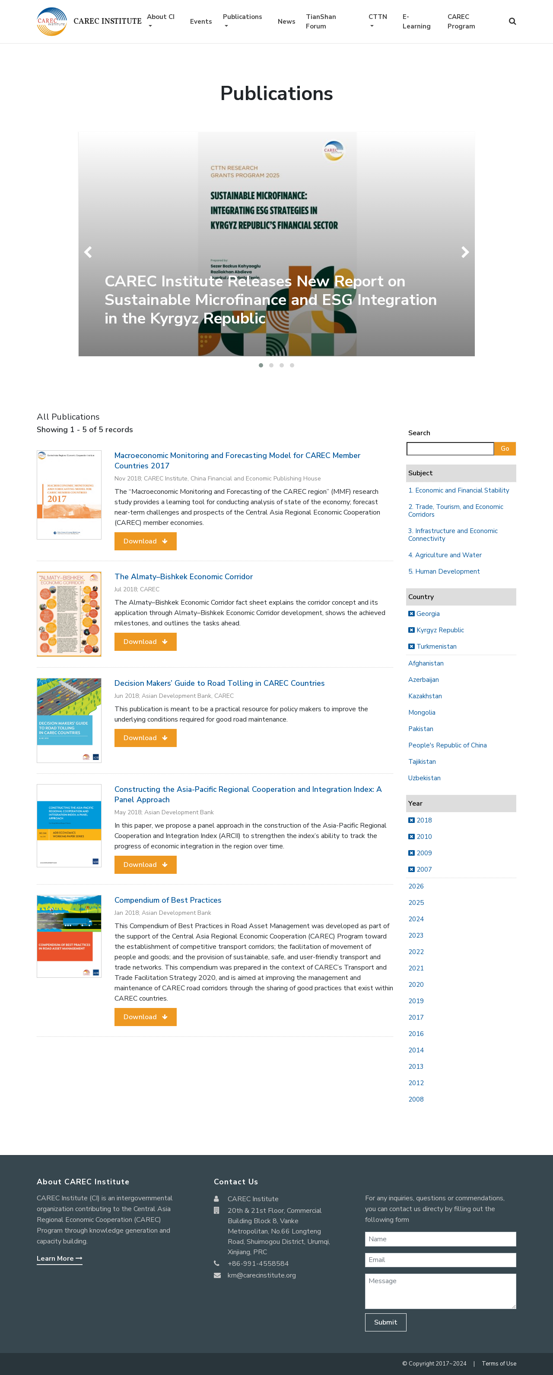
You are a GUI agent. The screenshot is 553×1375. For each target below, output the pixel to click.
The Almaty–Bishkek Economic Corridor (183, 576)
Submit (385, 1322)
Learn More (60, 1258)
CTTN (378, 17)
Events (201, 21)
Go (505, 448)
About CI (161, 17)
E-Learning (417, 22)
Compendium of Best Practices (168, 900)
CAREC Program (461, 22)
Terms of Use (499, 1364)
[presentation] (90, 252)
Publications (242, 17)
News (287, 21)
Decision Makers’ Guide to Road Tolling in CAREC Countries (219, 683)
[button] (261, 365)
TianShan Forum (321, 22)
